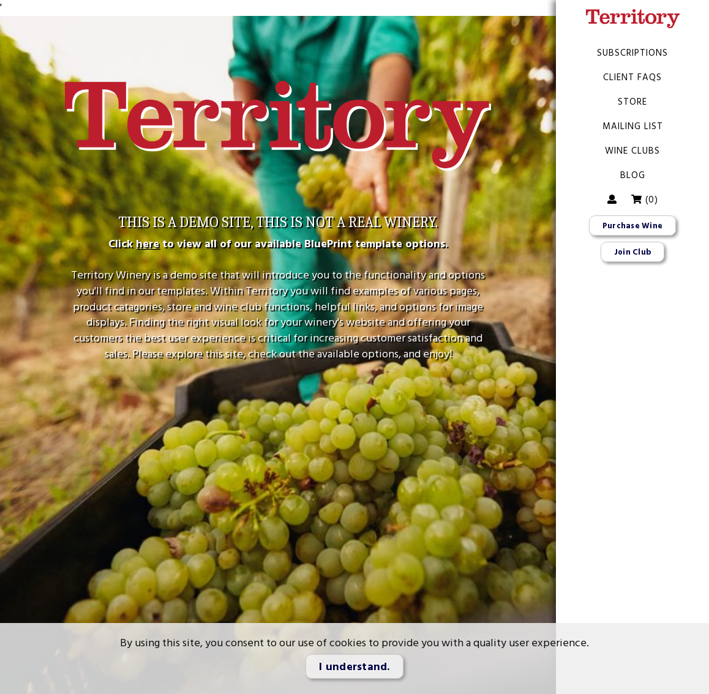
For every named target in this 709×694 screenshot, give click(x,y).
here (147, 244)
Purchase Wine (632, 225)
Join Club (632, 252)
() (644, 199)
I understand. (354, 666)
